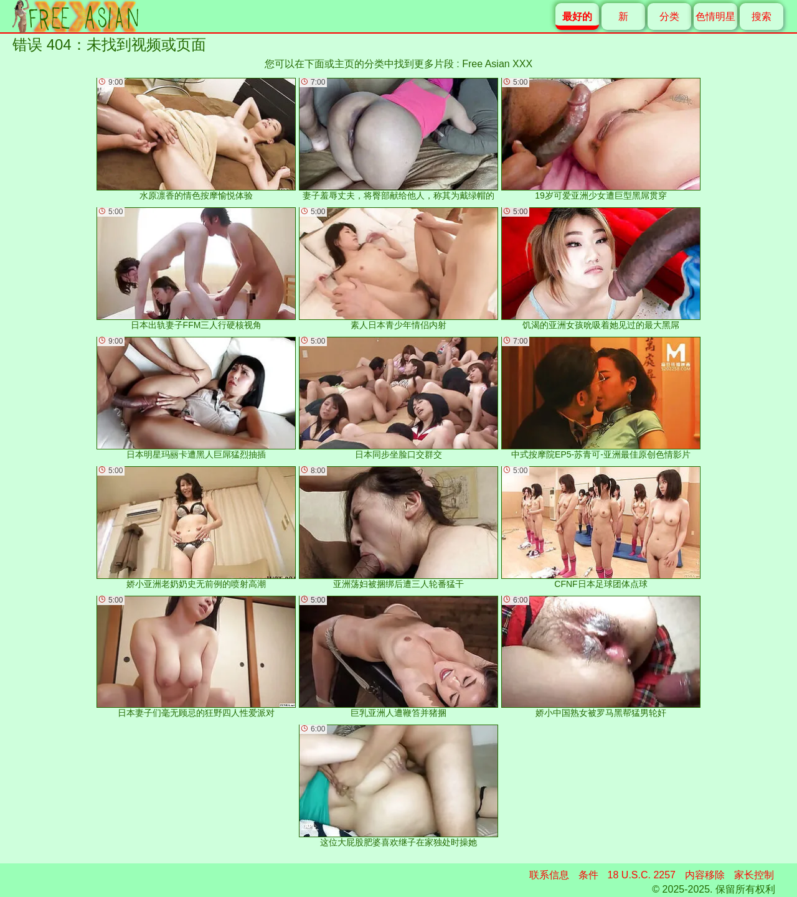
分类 (669, 16)
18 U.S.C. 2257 (642, 875)
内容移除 (705, 875)
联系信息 (549, 875)
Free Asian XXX (497, 64)
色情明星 (715, 16)
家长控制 (754, 875)
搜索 (761, 16)
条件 (588, 875)
